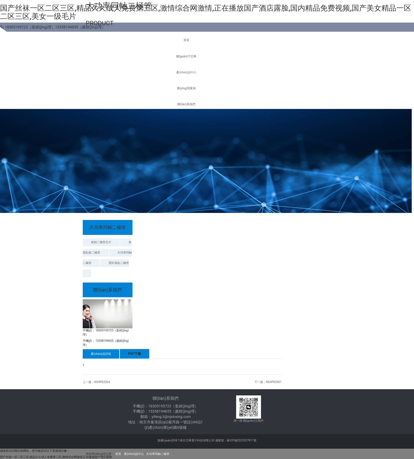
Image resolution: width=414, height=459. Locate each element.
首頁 (118, 453)
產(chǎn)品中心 (134, 453)
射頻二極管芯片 (101, 242)
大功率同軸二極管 (157, 453)
